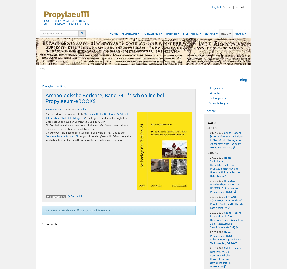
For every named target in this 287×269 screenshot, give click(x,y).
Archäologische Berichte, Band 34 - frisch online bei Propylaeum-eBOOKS (105, 98)
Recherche (130, 33)
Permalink (75, 196)
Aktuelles (81, 109)
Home (113, 33)
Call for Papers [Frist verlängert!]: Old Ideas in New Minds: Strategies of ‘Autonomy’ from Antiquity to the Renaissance (226, 140)
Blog (226, 33)
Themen (172, 33)
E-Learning (192, 33)
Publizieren (152, 33)
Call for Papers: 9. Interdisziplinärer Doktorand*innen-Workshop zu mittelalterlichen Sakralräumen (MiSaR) (226, 220)
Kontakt (239, 7)
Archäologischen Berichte (60, 136)
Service (211, 33)
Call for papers (217, 98)
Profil (240, 33)
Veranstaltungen (219, 103)
